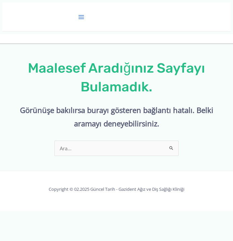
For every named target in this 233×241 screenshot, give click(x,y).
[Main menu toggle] (82, 17)
